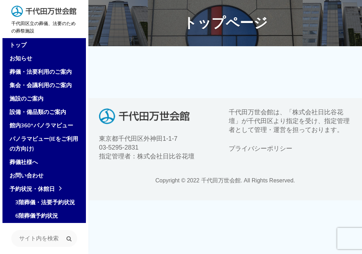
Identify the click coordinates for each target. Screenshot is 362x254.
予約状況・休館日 (29, 190)
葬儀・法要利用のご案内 (38, 72)
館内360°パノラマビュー (39, 126)
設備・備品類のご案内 (35, 113)
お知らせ (18, 59)
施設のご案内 (24, 99)
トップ (15, 46)
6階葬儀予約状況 (31, 216)
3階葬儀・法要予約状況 (39, 203)
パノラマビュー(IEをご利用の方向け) (44, 144)
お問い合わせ (24, 176)
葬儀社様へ (21, 163)
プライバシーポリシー (260, 148)
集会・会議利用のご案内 (38, 86)
